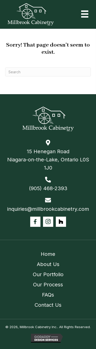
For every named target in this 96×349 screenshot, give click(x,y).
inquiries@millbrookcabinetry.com (48, 209)
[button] (35, 222)
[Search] (48, 71)
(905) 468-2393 (48, 188)
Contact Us (48, 305)
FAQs (48, 294)
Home (48, 254)
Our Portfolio (48, 274)
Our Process (48, 284)
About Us (48, 264)
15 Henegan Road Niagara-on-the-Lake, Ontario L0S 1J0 (48, 159)
